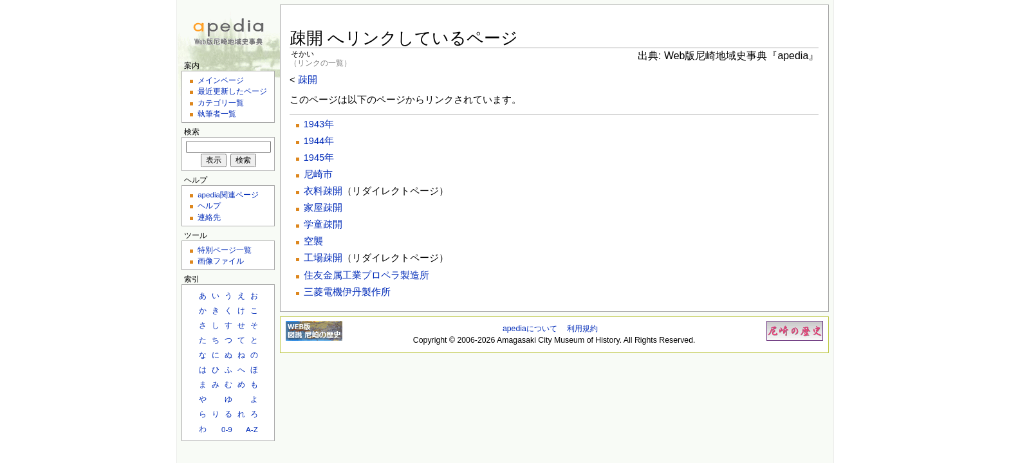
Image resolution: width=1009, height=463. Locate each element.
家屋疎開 (323, 208)
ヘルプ (209, 205)
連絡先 (209, 217)
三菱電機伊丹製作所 (347, 292)
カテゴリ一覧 (221, 102)
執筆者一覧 (217, 113)
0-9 (226, 429)
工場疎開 (323, 258)
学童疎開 (323, 224)
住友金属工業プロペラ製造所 (366, 275)
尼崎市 (318, 174)
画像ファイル (221, 261)
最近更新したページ (232, 91)
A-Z (252, 429)
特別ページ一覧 (225, 250)
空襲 (313, 241)
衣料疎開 (323, 191)
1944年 (319, 141)
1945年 (319, 157)
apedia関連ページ (228, 194)
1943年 (319, 124)
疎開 (307, 80)
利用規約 (582, 328)
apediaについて (530, 328)
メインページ (221, 80)
